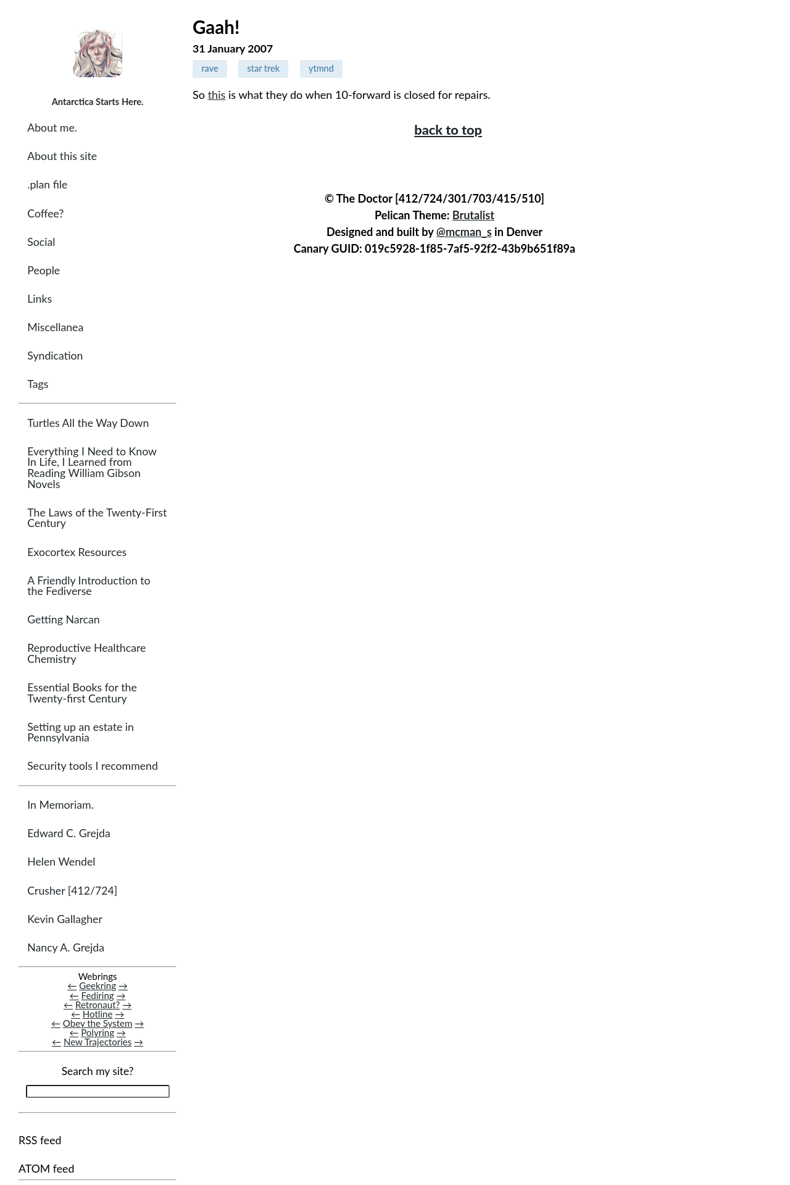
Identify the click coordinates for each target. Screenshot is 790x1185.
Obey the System (98, 1023)
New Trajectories (97, 1041)
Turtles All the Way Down (88, 422)
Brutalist (473, 215)
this (217, 94)
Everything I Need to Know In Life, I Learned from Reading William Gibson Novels (91, 468)
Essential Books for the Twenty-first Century (81, 693)
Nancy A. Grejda (65, 947)
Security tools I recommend (92, 765)
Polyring (97, 1032)
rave (209, 68)
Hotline (98, 1013)
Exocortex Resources (77, 552)
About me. (52, 127)
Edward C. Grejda (68, 833)
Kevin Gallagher (64, 919)
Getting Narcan (63, 619)
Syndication (55, 355)
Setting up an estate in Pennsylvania (80, 732)
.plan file (47, 184)
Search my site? (98, 1071)
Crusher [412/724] (72, 890)
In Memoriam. (60, 804)
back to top (448, 130)
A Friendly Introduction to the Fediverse (88, 586)
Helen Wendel (61, 861)
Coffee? (45, 213)
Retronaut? (97, 1004)
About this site (62, 156)
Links (39, 298)
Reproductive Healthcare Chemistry (86, 653)
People (43, 270)
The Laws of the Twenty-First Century (97, 518)
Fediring (97, 995)
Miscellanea (55, 327)
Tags (37, 383)
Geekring (97, 985)
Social (41, 241)
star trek (263, 68)
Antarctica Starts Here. (98, 101)
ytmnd (321, 68)
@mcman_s (464, 231)
